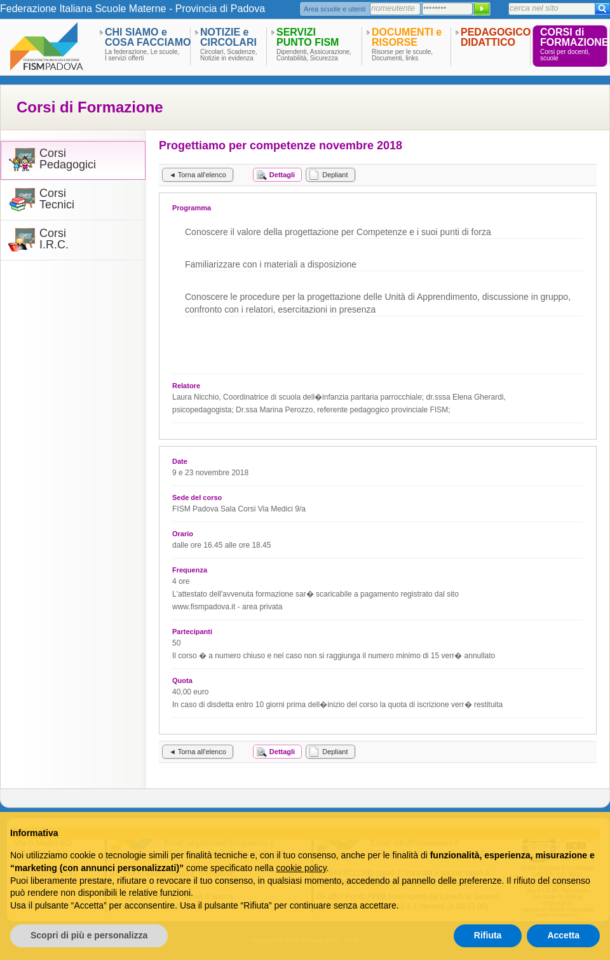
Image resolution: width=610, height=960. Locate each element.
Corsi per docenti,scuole (565, 55)
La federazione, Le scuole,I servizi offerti (142, 55)
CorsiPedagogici (67, 159)
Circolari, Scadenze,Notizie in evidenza (228, 55)
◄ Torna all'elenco (197, 175)
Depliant (335, 175)
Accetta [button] (563, 935)
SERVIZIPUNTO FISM (307, 37)
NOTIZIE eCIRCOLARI (228, 37)
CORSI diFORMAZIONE (574, 37)
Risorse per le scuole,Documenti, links (402, 55)
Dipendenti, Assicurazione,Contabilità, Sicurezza (313, 55)
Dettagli (282, 175)
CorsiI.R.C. (54, 239)
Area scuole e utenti (334, 9)
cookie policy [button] (301, 868)
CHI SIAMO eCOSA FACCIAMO (148, 37)
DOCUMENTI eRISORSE (407, 37)
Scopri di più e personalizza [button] (88, 935)
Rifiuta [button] (488, 935)
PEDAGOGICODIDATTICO (496, 37)
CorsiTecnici (56, 199)
